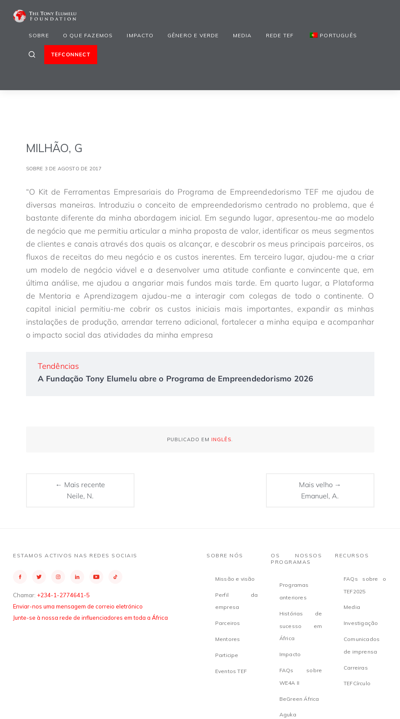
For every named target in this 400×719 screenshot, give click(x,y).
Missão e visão (235, 579)
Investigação (361, 623)
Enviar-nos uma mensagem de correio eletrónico (78, 606)
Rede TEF (280, 35)
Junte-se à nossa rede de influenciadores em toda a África (90, 617)
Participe (227, 655)
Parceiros (227, 623)
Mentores (227, 639)
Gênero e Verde (193, 35)
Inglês (221, 439)
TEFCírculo (357, 683)
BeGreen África (299, 699)
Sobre (39, 35)
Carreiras (356, 667)
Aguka (287, 714)
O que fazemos (88, 35)
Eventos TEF (231, 671)
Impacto (140, 35)
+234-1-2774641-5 (63, 595)
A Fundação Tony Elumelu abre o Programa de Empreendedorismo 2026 (176, 379)
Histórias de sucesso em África (300, 626)
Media (242, 35)
